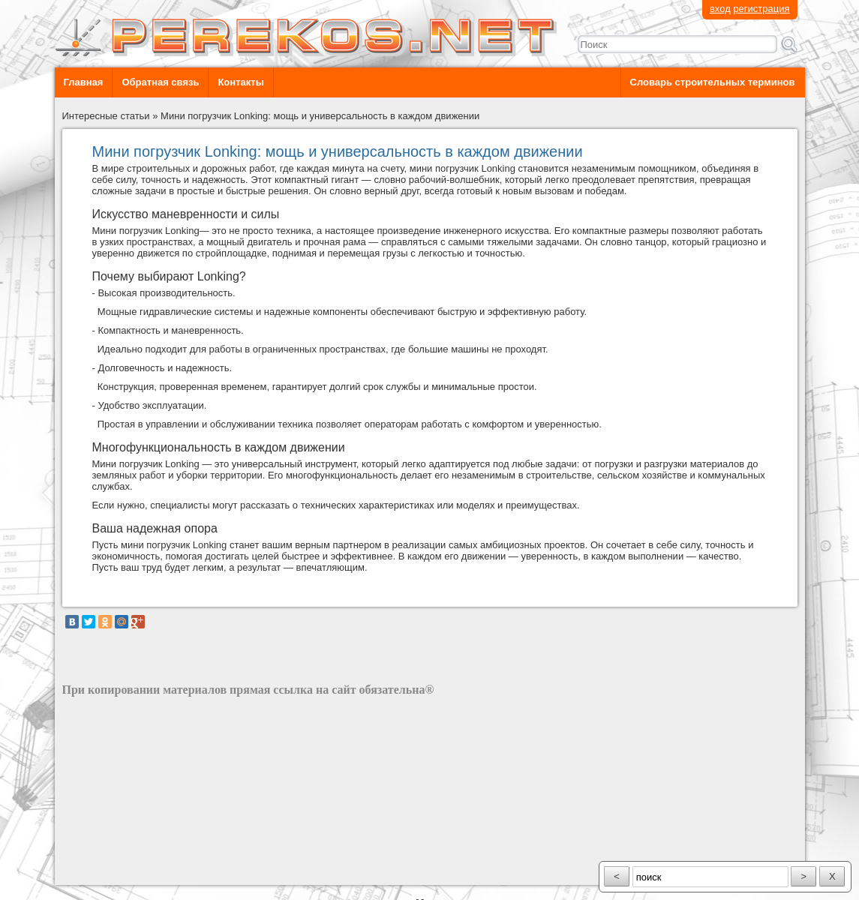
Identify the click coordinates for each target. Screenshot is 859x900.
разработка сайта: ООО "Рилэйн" (137, 872)
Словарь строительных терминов (712, 82)
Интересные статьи (106, 116)
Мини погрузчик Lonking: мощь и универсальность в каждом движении (320, 116)
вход (720, 8)
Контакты (240, 82)
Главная (84, 82)
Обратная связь (160, 82)
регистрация (761, 8)
